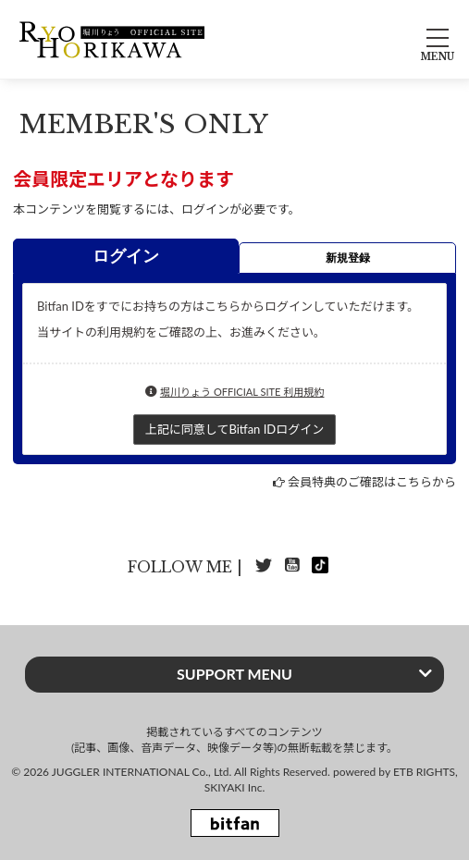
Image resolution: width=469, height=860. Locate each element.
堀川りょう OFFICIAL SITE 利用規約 (242, 392)
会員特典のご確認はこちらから (372, 481)
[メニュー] (437, 40)
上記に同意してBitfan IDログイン (234, 429)
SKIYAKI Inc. (234, 787)
